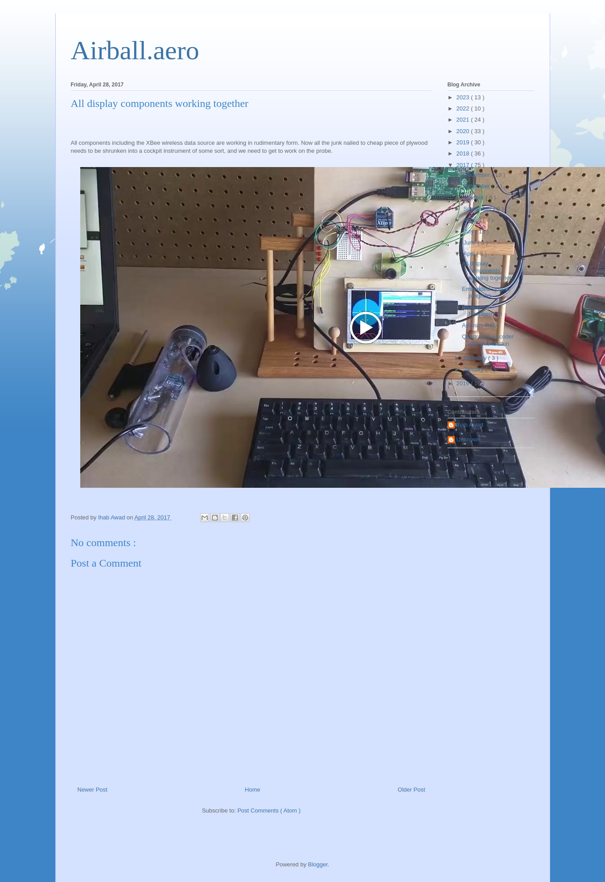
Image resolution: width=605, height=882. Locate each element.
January (474, 369)
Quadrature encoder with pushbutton (488, 340)
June (470, 242)
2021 (464, 119)
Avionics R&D (479, 325)
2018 (464, 153)
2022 (464, 108)
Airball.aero (135, 50)
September (478, 208)
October (474, 197)
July (469, 231)
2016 (464, 383)
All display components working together (486, 270)
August (473, 219)
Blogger (318, 864)
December (477, 175)
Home (252, 789)
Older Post (411, 789)
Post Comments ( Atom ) (268, 810)
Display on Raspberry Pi (482, 311)
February (475, 358)
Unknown (469, 439)
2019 (464, 142)
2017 (464, 165)
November (477, 186)
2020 (464, 131)
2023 (464, 97)
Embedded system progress (486, 292)
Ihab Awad (470, 424)
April (470, 253)
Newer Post (92, 789)
